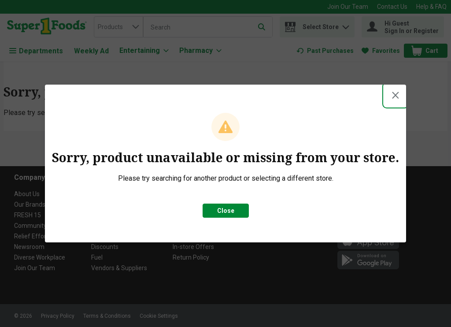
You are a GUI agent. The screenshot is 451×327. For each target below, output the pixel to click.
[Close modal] (395, 95)
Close (225, 210)
